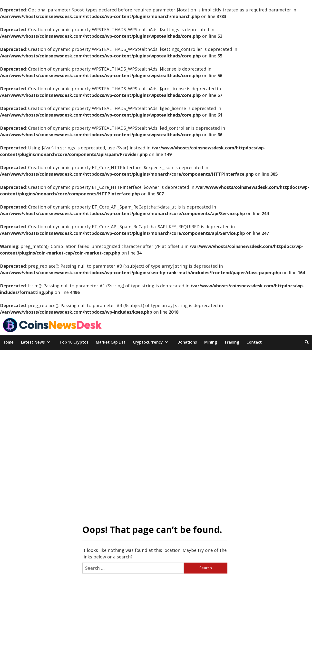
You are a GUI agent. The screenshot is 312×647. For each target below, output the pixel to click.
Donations (187, 342)
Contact (254, 342)
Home (8, 342)
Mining (210, 342)
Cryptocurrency (151, 342)
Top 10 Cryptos (73, 342)
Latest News (36, 342)
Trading (231, 342)
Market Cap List (111, 342)
